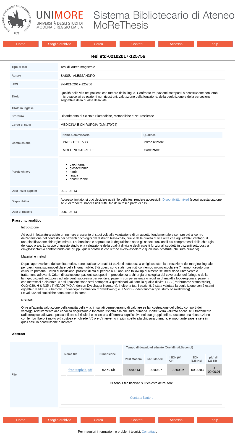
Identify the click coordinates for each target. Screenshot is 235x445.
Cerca (98, 44)
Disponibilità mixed (175, 199)
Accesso (176, 44)
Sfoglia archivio (59, 44)
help (215, 44)
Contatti (137, 44)
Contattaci (149, 431)
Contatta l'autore (141, 397)
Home (20, 44)
